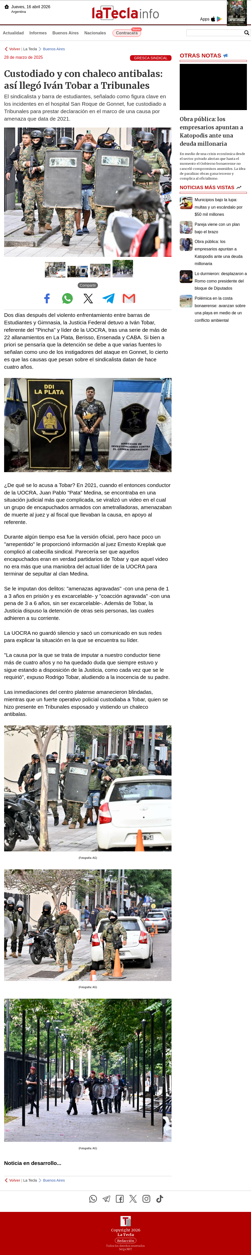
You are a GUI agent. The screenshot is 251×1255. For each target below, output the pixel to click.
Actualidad (13, 33)
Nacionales (95, 33)
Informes (38, 33)
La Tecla (30, 49)
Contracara (128, 32)
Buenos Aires (65, 33)
